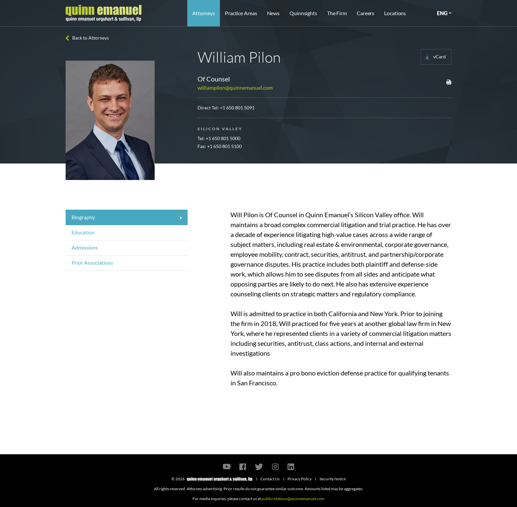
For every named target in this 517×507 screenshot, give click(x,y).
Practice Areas (241, 13)
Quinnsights (303, 13)
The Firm (337, 13)
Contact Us (270, 478)
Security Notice (332, 478)
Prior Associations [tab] (92, 262)
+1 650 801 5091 (237, 107)
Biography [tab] (83, 217)
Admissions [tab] (85, 247)
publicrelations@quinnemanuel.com (292, 498)
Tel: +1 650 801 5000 (219, 138)
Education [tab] (83, 232)
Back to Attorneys (90, 38)
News (273, 13)
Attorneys (203, 13)
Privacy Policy (300, 478)
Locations (395, 13)
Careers (365, 13)
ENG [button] (442, 13)
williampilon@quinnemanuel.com (235, 87)
